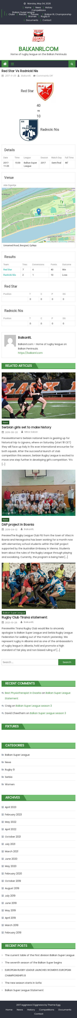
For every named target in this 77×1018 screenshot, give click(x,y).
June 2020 (11, 859)
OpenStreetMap (62, 241)
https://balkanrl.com (30, 353)
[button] (39, 211)
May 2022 (10, 822)
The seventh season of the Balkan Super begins (33, 962)
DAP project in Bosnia (18, 524)
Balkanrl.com (38, 49)
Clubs (12, 14)
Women (32, 16)
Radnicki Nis (9, 275)
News (38, 7)
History (48, 7)
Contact (47, 20)
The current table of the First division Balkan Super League (39, 955)
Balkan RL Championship (58, 14)
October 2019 (13, 881)
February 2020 (13, 873)
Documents (32, 20)
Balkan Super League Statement (24, 990)
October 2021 (13, 836)
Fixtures (35, 14)
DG (64, 294)
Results (23, 14)
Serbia (8, 777)
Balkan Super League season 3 (34, 705)
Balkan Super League (23, 12)
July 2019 (10, 895)
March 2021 (11, 851)
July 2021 (10, 844)
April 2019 (10, 918)
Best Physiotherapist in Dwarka (23, 693)
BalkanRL (26, 75)
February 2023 (13, 814)
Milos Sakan (31, 432)
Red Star (7, 269)
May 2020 (10, 866)
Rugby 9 (45, 16)
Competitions (39, 10)
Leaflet (47, 241)
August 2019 (12, 888)
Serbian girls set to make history (26, 427)
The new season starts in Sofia (23, 983)
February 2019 (13, 932)
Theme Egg (54, 1005)
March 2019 (11, 925)
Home (28, 7)
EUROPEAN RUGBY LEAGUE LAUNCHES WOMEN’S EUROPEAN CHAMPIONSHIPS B (38, 972)
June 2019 (11, 903)
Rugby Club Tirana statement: (25, 617)
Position (7, 294)
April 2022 (10, 829)
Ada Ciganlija (9, 185)
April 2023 (10, 807)
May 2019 (10, 910)
